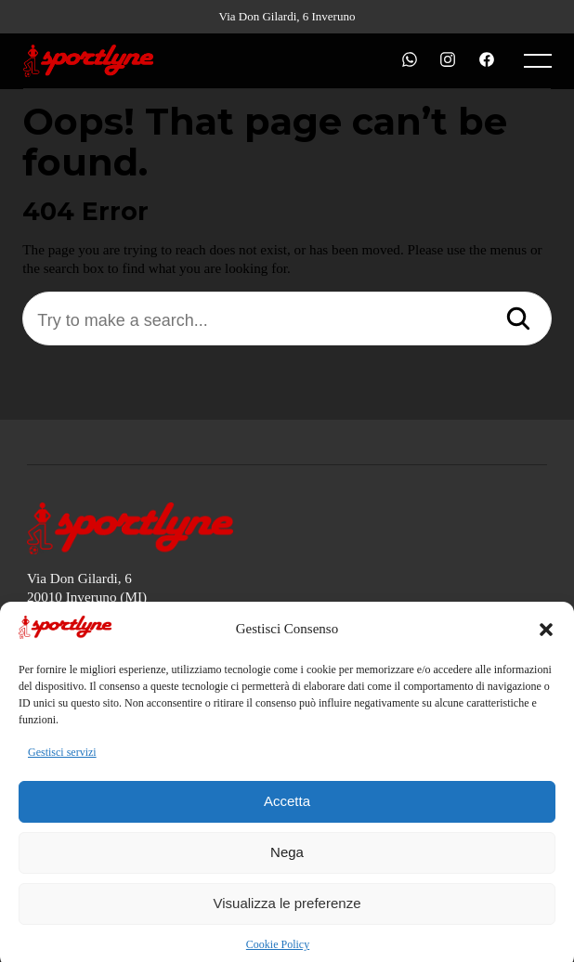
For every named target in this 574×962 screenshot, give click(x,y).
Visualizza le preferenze (287, 913)
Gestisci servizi (62, 762)
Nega (287, 862)
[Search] (518, 320)
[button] (546, 639)
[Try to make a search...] (286, 321)
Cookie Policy (277, 954)
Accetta (287, 811)
